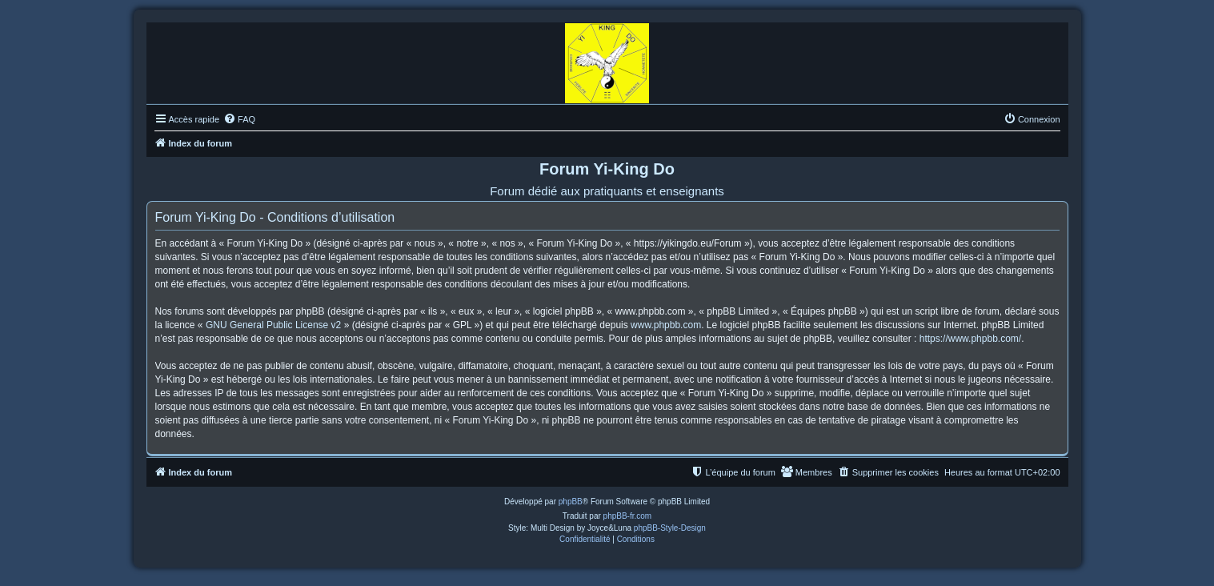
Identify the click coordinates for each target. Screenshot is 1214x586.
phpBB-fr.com (627, 516)
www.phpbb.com (666, 325)
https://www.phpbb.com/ (970, 338)
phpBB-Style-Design (670, 528)
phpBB (571, 501)
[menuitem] (239, 119)
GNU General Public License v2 (273, 325)
